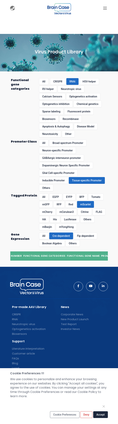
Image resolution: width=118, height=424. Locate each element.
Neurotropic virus (71, 88)
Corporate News (72, 314)
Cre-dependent (61, 235)
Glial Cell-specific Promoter (58, 172)
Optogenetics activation (83, 96)
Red (71, 204)
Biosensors (48, 118)
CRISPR (57, 81)
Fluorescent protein (78, 111)
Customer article (23, 353)
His (55, 219)
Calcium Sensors (52, 96)
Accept (100, 414)
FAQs (15, 358)
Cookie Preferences (64, 414)
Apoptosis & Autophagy (56, 126)
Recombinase (71, 118)
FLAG (99, 211)
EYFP (69, 196)
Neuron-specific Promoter (57, 150)
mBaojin (47, 226)
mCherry (47, 211)
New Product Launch (75, 319)
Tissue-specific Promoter (87, 180)
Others (46, 187)
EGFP (55, 196)
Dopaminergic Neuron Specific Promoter (66, 165)
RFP (59, 204)
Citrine (84, 211)
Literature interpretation (28, 349)
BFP (81, 196)
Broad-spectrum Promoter (67, 142)
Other (68, 133)
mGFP (45, 204)
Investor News (70, 329)
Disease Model (85, 126)
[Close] (104, 406)
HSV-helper (89, 81)
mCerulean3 (67, 211)
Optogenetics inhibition (56, 103)
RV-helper (48, 88)
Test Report (69, 324)
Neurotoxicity (50, 133)
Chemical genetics (87, 103)
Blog (15, 363)
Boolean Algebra (52, 243)
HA (44, 219)
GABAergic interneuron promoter (61, 157)
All (43, 81)
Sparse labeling (51, 111)
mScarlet (85, 204)
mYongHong (66, 226)
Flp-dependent (85, 235)
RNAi (73, 81)
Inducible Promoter (53, 180)
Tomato (95, 196)
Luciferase (70, 219)
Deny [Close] (86, 414)
